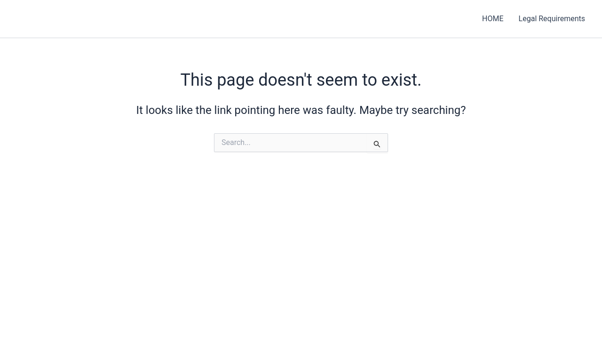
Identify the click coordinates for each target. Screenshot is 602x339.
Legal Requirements (552, 18)
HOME (492, 18)
